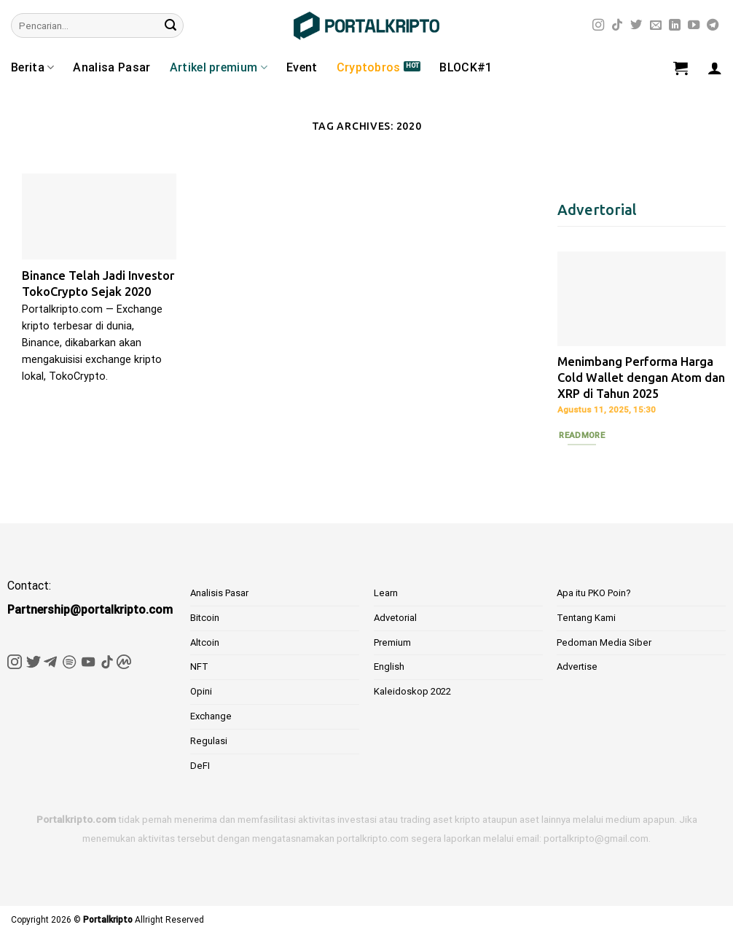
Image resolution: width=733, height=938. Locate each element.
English (389, 666)
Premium (392, 642)
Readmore (582, 435)
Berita (32, 67)
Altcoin (204, 642)
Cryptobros (369, 67)
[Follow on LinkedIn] (675, 25)
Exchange (211, 716)
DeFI (200, 765)
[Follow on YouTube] (693, 25)
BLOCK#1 (465, 67)
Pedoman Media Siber (604, 642)
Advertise (577, 666)
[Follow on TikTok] (617, 25)
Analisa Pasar (111, 67)
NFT (199, 666)
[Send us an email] (656, 25)
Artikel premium (218, 67)
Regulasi (208, 740)
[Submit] (170, 25)
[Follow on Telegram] (712, 25)
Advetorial (395, 617)
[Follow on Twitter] (636, 25)
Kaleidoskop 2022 (412, 691)
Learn (386, 592)
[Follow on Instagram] (598, 25)
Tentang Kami (586, 617)
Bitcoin (204, 617)
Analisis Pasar (219, 592)
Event (302, 67)
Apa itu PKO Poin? (594, 592)
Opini (201, 691)
